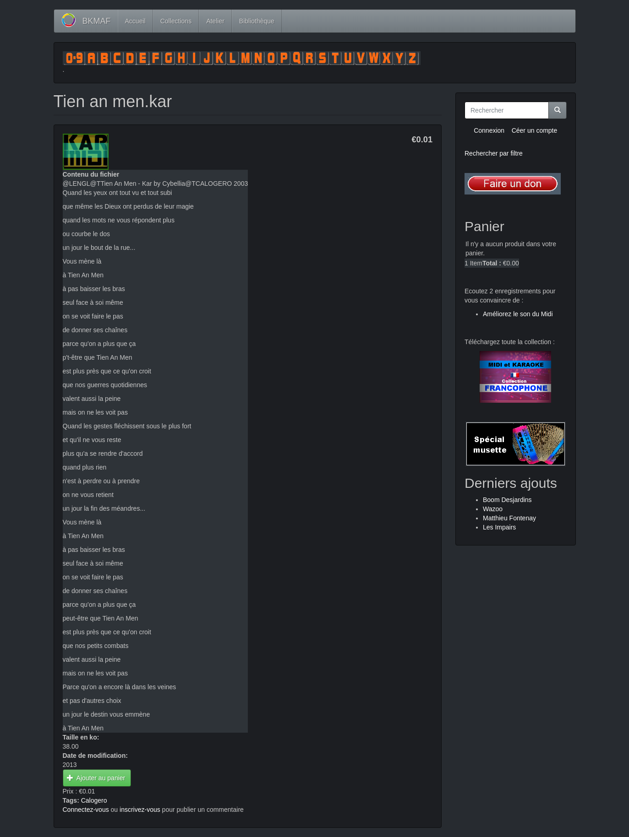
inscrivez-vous (140, 809)
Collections (175, 21)
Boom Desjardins (507, 499)
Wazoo (493, 509)
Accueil (135, 21)
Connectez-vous (86, 809)
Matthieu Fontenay (509, 518)
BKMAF (96, 21)
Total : (491, 263)
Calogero (94, 800)
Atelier (215, 21)
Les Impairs (499, 527)
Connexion (489, 130)
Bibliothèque (256, 21)
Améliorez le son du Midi (518, 314)
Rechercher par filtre (494, 153)
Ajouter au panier (96, 778)
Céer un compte (535, 130)
